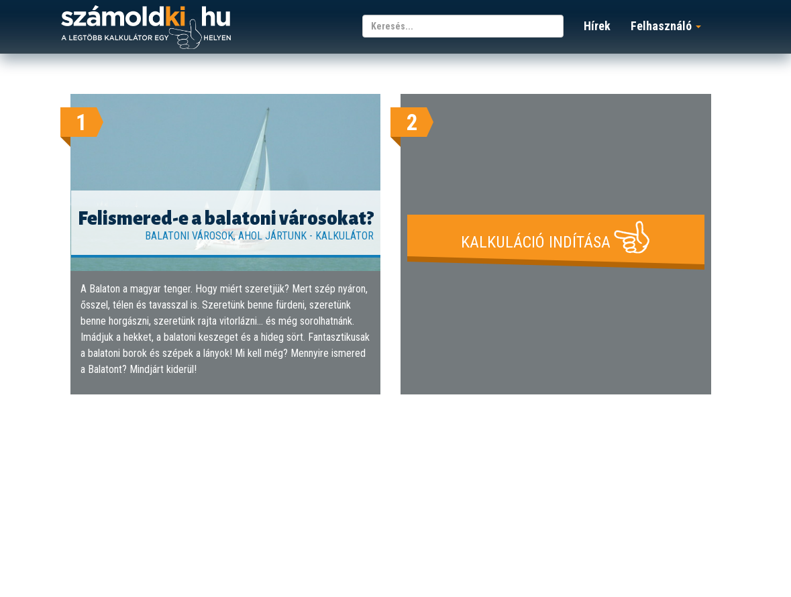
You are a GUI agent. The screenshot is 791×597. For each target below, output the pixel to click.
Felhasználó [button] (666, 26)
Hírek (597, 26)
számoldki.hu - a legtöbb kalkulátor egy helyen (145, 28)
